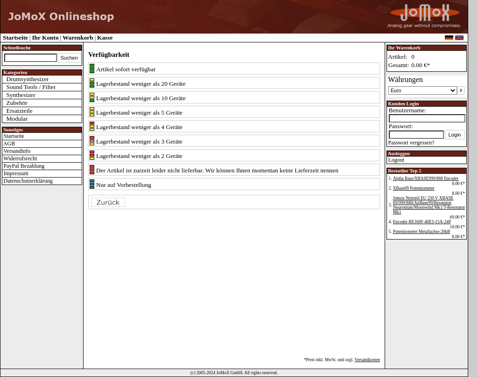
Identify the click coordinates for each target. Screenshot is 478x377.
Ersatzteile (17, 110)
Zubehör (15, 102)
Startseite (15, 37)
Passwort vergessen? (411, 142)
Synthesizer (18, 94)
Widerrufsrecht (19, 158)
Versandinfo (16, 151)
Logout (396, 160)
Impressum (15, 173)
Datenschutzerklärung (27, 181)
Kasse (104, 37)
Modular (15, 118)
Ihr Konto (45, 37)
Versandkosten (367, 359)
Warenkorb (78, 37)
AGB (8, 143)
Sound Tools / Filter (29, 86)
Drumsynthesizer (25, 78)
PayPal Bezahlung (23, 166)
